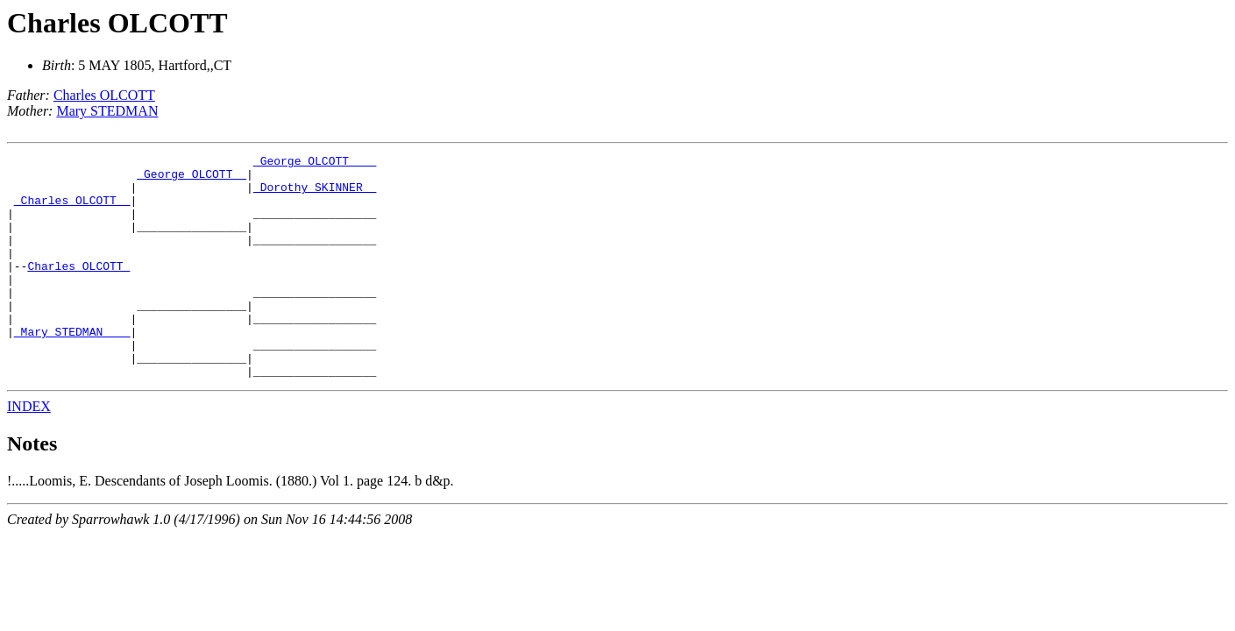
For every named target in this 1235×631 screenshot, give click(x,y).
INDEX (29, 450)
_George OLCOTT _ (191, 179)
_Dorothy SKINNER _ (314, 194)
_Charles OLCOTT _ (72, 210)
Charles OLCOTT (117, 23)
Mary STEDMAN (107, 110)
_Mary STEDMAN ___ (72, 368)
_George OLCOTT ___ (314, 163)
